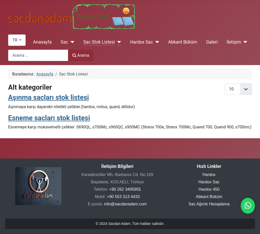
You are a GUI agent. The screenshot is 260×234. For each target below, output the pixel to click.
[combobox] (38, 55)
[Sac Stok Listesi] (118, 42)
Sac (64, 42)
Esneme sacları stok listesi (49, 118)
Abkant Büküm (182, 42)
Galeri (212, 42)
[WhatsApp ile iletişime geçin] (248, 206)
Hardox (209, 174)
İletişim (233, 42)
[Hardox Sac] (156, 42)
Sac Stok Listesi (99, 42)
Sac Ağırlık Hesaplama (209, 204)
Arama (80, 55)
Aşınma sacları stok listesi (48, 97)
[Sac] (71, 42)
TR (15, 40)
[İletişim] (244, 42)
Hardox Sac (141, 42)
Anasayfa (42, 42)
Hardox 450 (209, 189)
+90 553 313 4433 (123, 196)
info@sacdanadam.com (125, 204)
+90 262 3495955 (125, 189)
